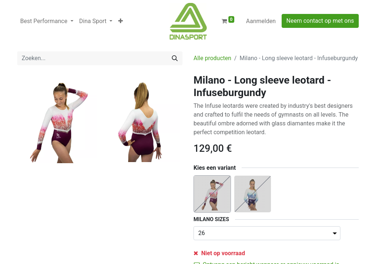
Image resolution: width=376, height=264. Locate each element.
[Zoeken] (174, 58)
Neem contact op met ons (320, 20)
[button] (120, 21)
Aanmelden (261, 21)
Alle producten (212, 58)
